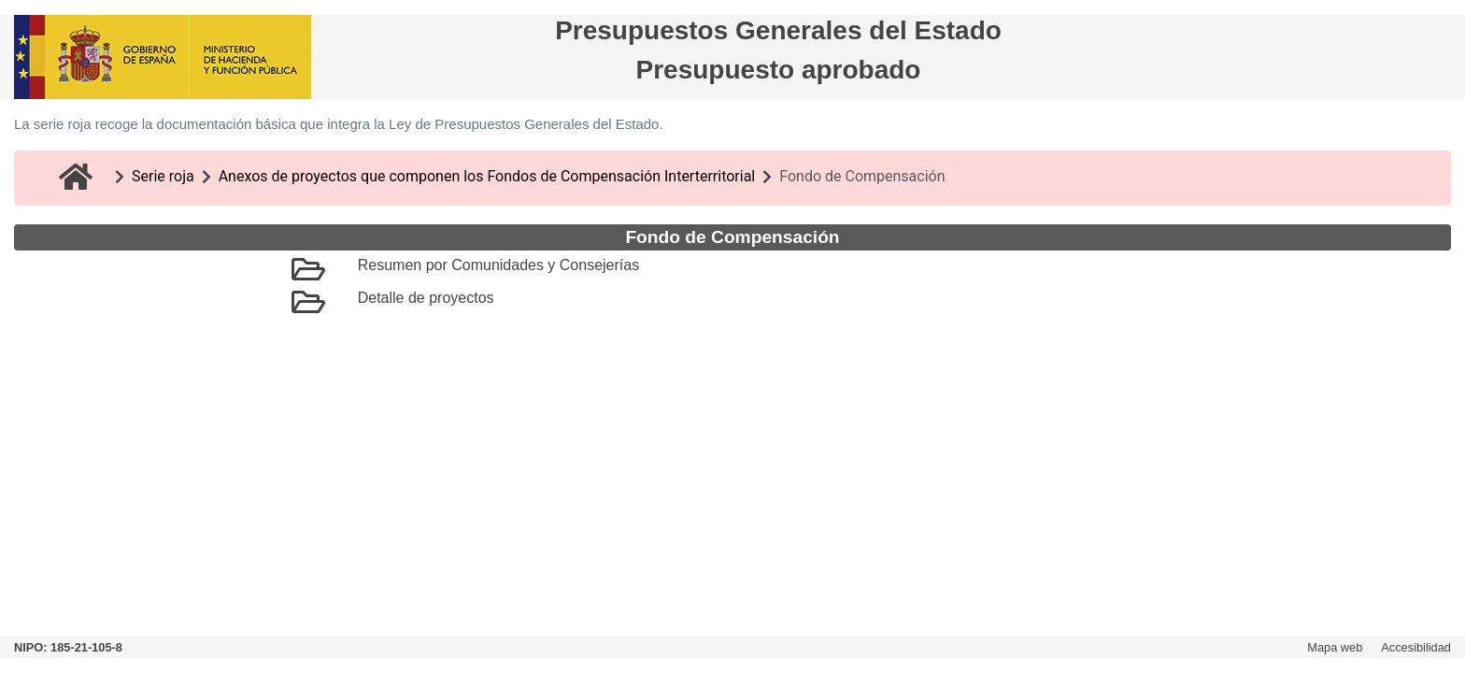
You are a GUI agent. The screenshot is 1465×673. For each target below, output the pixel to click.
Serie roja (163, 176)
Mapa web (1334, 647)
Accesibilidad (1416, 647)
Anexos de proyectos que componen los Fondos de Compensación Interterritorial (487, 176)
